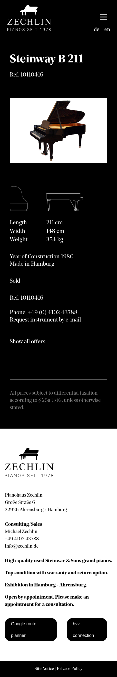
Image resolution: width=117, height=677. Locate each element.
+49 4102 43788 (22, 539)
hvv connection (83, 629)
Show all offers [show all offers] (27, 342)
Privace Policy (69, 669)
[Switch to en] (107, 30)
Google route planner (23, 629)
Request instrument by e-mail (45, 320)
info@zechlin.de (22, 546)
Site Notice (44, 669)
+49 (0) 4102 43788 (53, 313)
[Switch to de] (96, 30)
